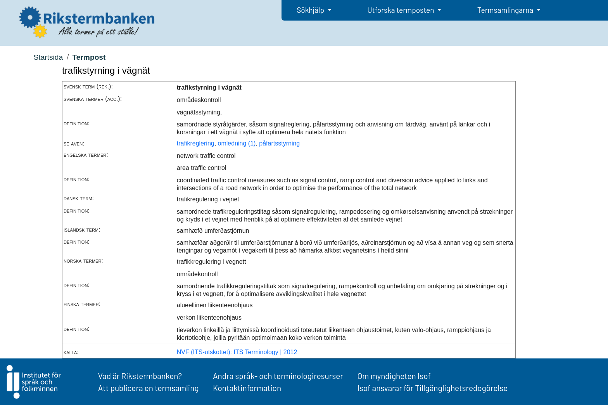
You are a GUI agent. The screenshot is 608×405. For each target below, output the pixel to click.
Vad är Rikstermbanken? (140, 376)
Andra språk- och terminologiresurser (278, 376)
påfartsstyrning (279, 143)
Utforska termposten (401, 9)
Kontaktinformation (247, 388)
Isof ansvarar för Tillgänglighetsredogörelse (432, 388)
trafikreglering (195, 143)
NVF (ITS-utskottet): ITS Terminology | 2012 (237, 352)
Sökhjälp (311, 9)
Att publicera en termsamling (148, 388)
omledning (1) (237, 143)
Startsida (48, 57)
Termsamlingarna (506, 9)
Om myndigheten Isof (393, 376)
